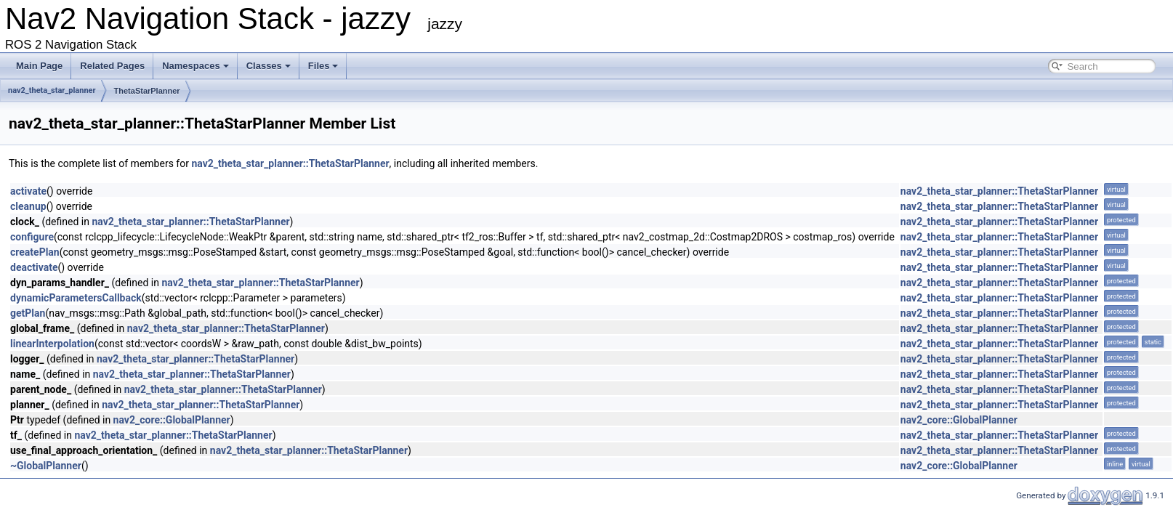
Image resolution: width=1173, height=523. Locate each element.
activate (28, 191)
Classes (268, 65)
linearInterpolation (52, 343)
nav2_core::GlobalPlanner (171, 420)
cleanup (28, 206)
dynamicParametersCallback (76, 298)
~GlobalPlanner (45, 465)
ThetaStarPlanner (147, 90)
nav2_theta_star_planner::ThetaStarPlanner (290, 163)
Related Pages (112, 65)
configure (32, 237)
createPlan (35, 252)
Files (323, 65)
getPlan (27, 313)
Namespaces (195, 65)
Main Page (39, 65)
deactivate (33, 267)
